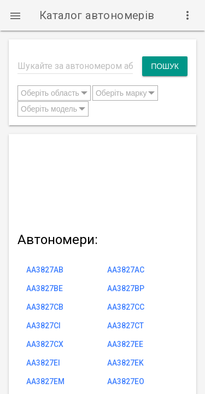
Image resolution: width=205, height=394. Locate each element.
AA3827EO (125, 381)
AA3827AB (44, 269)
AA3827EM (45, 381)
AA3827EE (125, 344)
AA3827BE (44, 288)
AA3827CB (44, 307)
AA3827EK (125, 362)
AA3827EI (43, 362)
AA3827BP (125, 288)
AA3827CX (44, 344)
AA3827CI (43, 325)
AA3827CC (125, 307)
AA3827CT (125, 325)
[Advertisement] (102, 181)
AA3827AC (125, 269)
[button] (15, 15)
